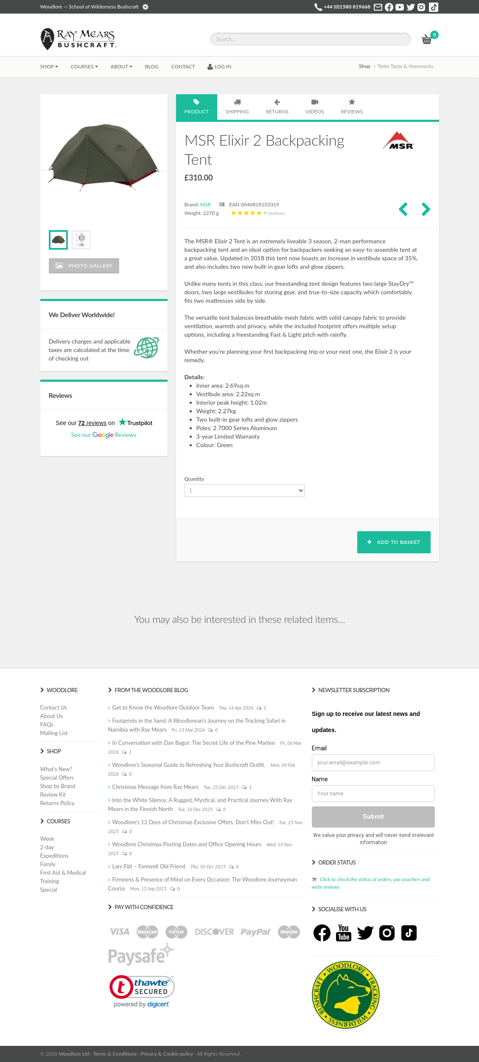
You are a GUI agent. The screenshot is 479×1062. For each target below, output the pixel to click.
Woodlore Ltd (74, 1054)
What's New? (56, 769)
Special (48, 889)
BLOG (152, 66)
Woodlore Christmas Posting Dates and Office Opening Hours (187, 844)
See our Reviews (103, 434)
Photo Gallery (84, 265)
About (121, 66)
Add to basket (393, 542)
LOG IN (219, 66)
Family (48, 864)
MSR (205, 204)
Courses (84, 66)
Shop (49, 66)
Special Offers (57, 777)
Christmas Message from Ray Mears (155, 786)
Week (47, 838)
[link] (142, 991)
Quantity (194, 479)
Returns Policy (57, 803)
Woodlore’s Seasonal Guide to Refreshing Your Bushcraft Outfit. (189, 764)
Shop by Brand (58, 786)
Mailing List (54, 733)
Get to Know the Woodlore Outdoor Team (163, 707)
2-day (47, 847)
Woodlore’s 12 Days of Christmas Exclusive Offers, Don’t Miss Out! (193, 822)
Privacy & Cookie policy (167, 1054)
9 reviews (257, 213)
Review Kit (53, 794)
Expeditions (54, 855)
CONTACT (183, 66)
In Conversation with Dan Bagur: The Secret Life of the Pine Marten (193, 742)
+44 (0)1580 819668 (347, 6)
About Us (51, 716)
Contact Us (53, 707)
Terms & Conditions (115, 1054)
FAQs (46, 724)
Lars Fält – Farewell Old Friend (148, 866)
